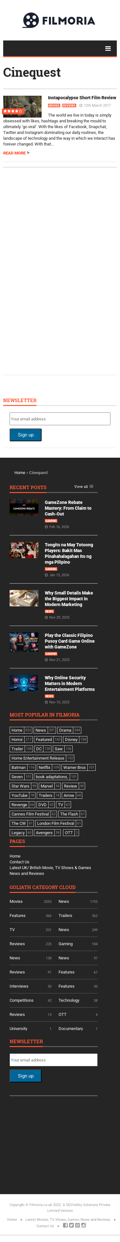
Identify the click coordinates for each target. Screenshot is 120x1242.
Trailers (65, 915)
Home (19, 472)
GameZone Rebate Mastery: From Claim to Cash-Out (68, 508)
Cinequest (32, 72)
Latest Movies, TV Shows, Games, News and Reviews (68, 1220)
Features (18, 915)
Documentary (71, 1028)
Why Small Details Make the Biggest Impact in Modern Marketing (69, 598)
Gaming (51, 521)
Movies (54, 105)
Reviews (69, 105)
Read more (14, 153)
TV (12, 930)
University (18, 1028)
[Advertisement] (58, 270)
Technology (69, 1000)
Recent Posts (28, 487)
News (49, 611)
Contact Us (19, 861)
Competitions (22, 1000)
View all (81, 487)
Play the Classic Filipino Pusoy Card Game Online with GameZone (70, 641)
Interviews (19, 986)
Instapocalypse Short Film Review (82, 97)
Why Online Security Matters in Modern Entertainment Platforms (70, 683)
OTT (63, 1014)
